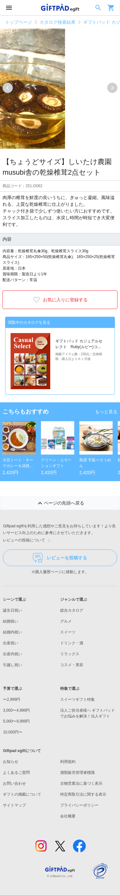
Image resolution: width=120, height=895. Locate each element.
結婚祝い (10, 621)
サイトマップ (14, 805)
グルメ (66, 621)
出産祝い (10, 643)
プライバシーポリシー (79, 805)
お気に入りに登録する (60, 300)
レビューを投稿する (60, 558)
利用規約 (68, 761)
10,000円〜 (12, 732)
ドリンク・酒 (71, 643)
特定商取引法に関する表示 (83, 794)
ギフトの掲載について (22, 794)
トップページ (18, 22)
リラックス (69, 654)
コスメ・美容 (71, 665)
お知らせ (10, 761)
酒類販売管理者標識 (77, 772)
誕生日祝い (12, 610)
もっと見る (106, 411)
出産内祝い (12, 654)
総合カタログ (71, 610)
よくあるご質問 (16, 772)
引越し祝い (12, 665)
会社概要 (68, 816)
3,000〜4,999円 (16, 710)
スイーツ (68, 632)
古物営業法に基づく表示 (81, 783)
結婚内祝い (12, 632)
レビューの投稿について (28, 540)
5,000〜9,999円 (16, 721)
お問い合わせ (14, 783)
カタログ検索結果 (58, 22)
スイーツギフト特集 (77, 699)
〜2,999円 (11, 699)
